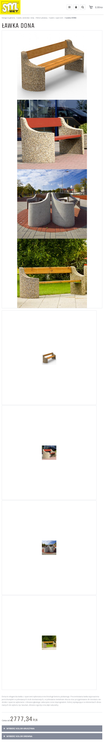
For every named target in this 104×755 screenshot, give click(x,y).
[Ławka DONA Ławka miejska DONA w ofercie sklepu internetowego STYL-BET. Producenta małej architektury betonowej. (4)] (52, 273)
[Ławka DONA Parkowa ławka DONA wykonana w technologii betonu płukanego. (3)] (52, 204)
